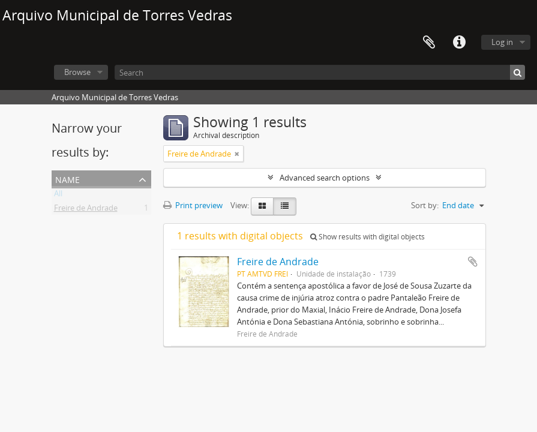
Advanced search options (325, 177)
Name (67, 178)
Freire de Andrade (86, 210)
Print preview (193, 205)
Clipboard (429, 43)
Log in (502, 42)
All (58, 195)
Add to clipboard (473, 262)
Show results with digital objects (367, 237)
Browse (77, 72)
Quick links (459, 43)
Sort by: (425, 205)
